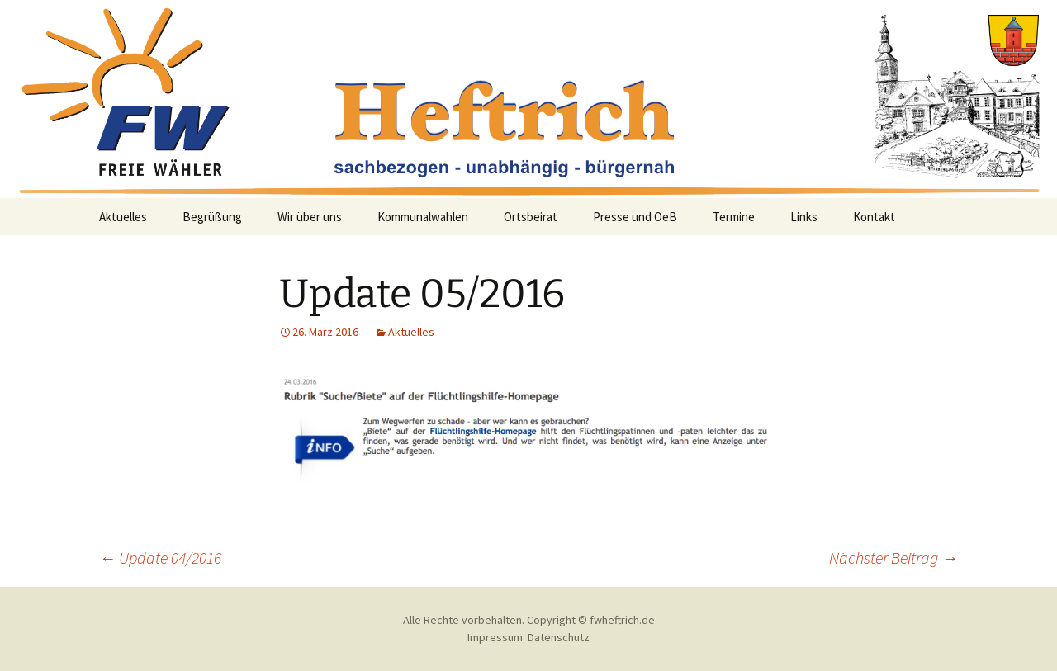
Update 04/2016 (160, 557)
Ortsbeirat (530, 216)
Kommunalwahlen (422, 216)
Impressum (495, 637)
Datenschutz (559, 637)
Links (804, 216)
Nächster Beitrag (893, 557)
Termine (734, 216)
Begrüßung (212, 216)
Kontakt (874, 216)
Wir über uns (309, 216)
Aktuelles (123, 216)
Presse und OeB (635, 216)
